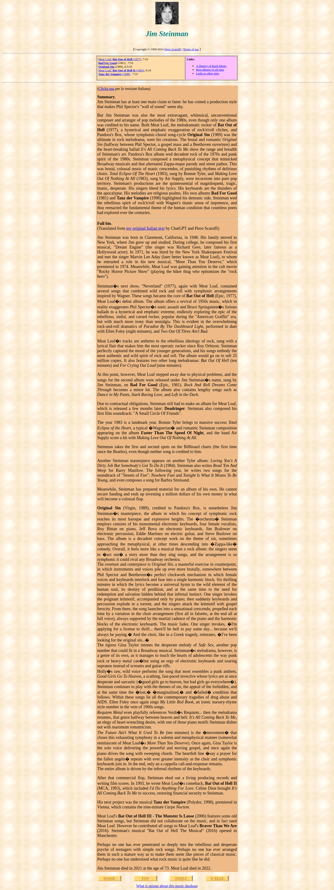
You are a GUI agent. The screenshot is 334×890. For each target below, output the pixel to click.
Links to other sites (207, 73)
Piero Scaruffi (172, 49)
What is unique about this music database (167, 886)
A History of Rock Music (211, 66)
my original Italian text (145, 228)
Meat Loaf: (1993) (121, 70)
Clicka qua (106, 89)
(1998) (114, 74)
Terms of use (191, 49)
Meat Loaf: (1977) (119, 59)
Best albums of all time (210, 69)
